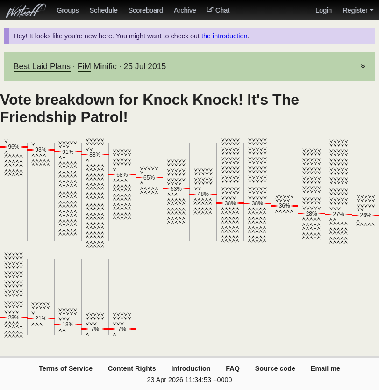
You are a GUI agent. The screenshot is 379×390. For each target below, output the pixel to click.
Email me (325, 368)
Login (323, 10)
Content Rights (132, 368)
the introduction (224, 36)
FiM (84, 66)
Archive (185, 10)
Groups (68, 10)
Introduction (191, 368)
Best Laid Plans (42, 66)
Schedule (103, 10)
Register (358, 10)
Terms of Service (66, 368)
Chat (218, 10)
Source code (275, 368)
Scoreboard (145, 10)
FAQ (233, 368)
